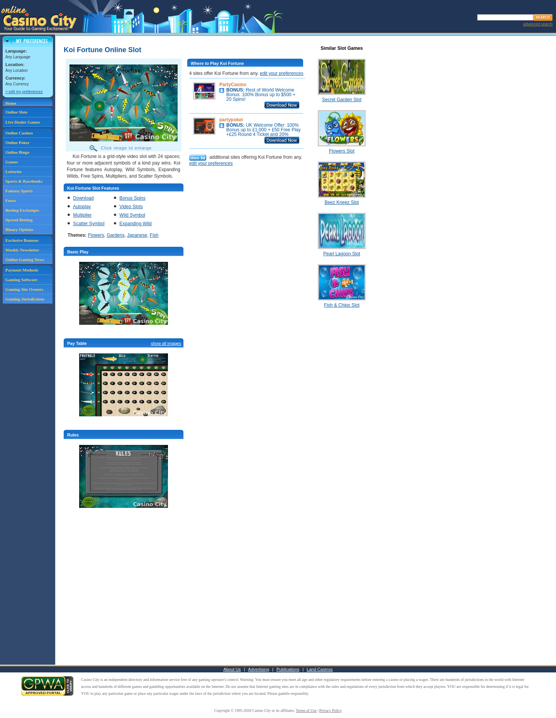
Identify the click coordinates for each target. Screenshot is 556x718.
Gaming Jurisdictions (24, 299)
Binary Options (19, 229)
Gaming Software (21, 279)
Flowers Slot (341, 151)
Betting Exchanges (22, 210)
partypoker (231, 119)
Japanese (137, 235)
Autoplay (82, 206)
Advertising (258, 669)
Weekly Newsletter (22, 250)
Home (10, 103)
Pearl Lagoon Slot (341, 253)
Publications (287, 669)
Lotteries (13, 171)
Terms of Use (306, 710)
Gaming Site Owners (24, 289)
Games (11, 162)
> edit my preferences (23, 92)
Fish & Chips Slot (341, 305)
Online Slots (16, 112)
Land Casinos (319, 669)
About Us (232, 669)
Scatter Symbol (88, 223)
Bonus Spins (132, 198)
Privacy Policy (330, 710)
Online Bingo (17, 152)
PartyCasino (232, 84)
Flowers (96, 235)
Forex (10, 200)
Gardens (115, 235)
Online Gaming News (24, 259)
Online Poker (17, 142)
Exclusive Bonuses (22, 240)
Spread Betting (18, 219)
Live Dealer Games (22, 122)
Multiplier (82, 215)
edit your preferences (281, 73)
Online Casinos (19, 133)
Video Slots (131, 206)
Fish (154, 235)
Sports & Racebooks (23, 181)
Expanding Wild (135, 223)
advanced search (538, 24)
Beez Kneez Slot (342, 202)
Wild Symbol (132, 215)
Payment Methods (21, 270)
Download (83, 198)
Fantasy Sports (19, 190)
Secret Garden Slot (341, 99)
